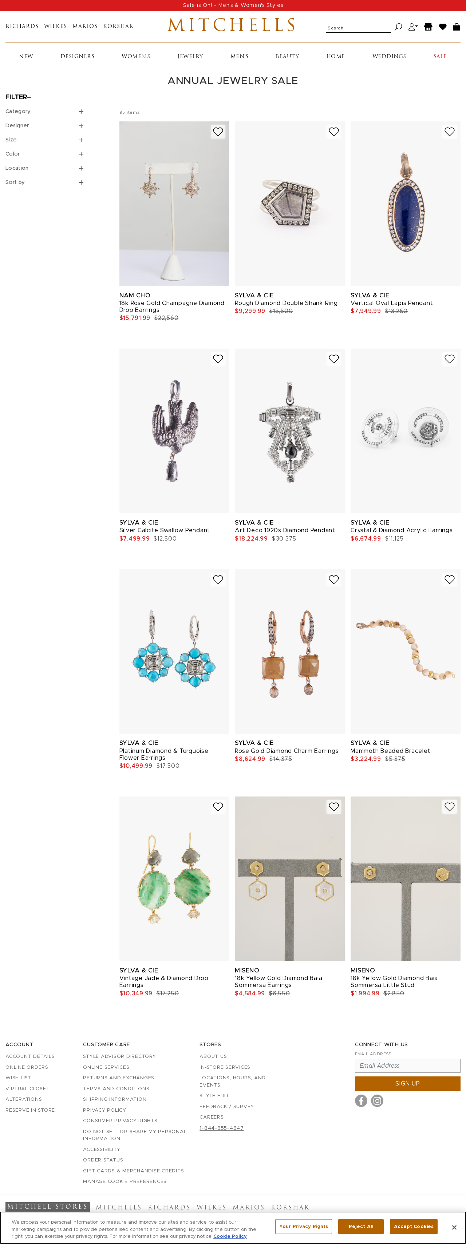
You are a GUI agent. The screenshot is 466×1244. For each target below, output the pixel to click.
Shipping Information (114, 1099)
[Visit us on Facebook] (361, 1101)
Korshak (118, 28)
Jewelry (190, 60)
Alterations (23, 1099)
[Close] (454, 1228)
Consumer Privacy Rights (120, 1121)
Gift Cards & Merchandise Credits (133, 1171)
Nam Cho (135, 298)
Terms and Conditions (116, 1089)
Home (335, 60)
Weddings (389, 60)
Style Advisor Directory (119, 1056)
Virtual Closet (27, 1089)
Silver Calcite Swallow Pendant (164, 534)
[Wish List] (443, 28)
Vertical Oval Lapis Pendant (392, 306)
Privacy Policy (104, 1110)
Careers (212, 1117)
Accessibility (102, 1149)
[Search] (398, 28)
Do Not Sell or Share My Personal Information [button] (134, 1135)
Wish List (18, 1078)
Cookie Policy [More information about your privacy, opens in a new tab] (230, 1237)
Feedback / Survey (227, 1106)
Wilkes (55, 28)
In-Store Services (225, 1067)
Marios (85, 28)
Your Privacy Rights (303, 1227)
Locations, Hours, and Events (233, 1082)
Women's (136, 60)
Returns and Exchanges (118, 1078)
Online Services (106, 1067)
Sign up (407, 1084)
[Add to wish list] (218, 134)
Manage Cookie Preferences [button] (125, 1181)
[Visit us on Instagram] (377, 1101)
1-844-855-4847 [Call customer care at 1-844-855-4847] (222, 1128)
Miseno (247, 973)
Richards (22, 28)
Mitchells (233, 28)
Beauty (287, 60)
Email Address (373, 1054)
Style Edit (214, 1095)
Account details (30, 1056)
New (26, 60)
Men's (239, 60)
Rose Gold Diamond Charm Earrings (287, 754)
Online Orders (26, 1067)
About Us (213, 1056)
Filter (16, 100)
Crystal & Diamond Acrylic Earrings (402, 534)
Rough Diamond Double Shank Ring (286, 306)
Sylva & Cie (254, 298)
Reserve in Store (30, 1110)
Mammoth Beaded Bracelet (390, 754)
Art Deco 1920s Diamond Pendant (285, 534)
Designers (77, 60)
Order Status (103, 1160)
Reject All (361, 1227)
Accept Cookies (414, 1227)
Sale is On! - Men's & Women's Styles (233, 5)
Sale (440, 60)
